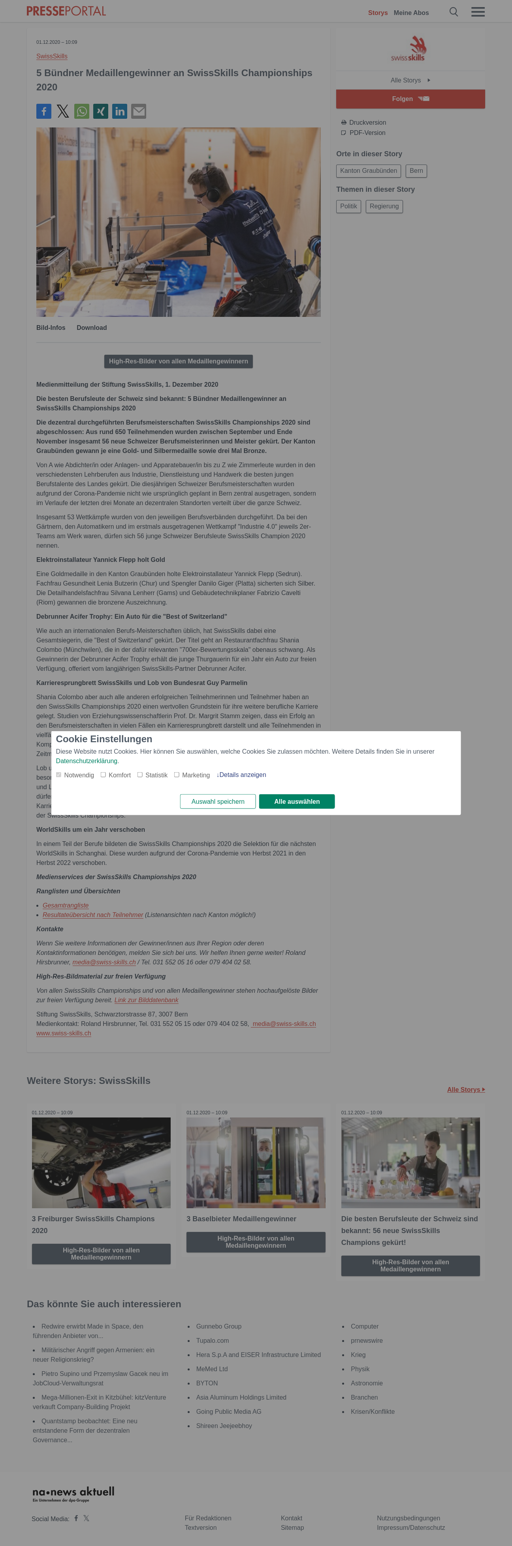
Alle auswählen (297, 801)
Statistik (156, 774)
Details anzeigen (242, 774)
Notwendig (79, 774)
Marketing (196, 774)
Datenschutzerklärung (87, 760)
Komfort (120, 774)
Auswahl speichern (218, 801)
